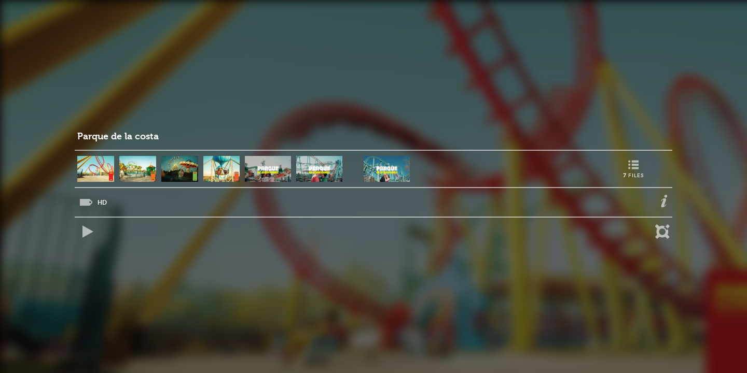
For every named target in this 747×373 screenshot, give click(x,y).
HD (102, 202)
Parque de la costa (118, 136)
